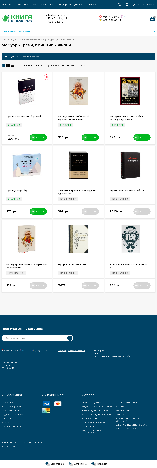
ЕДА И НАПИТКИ (90, 418)
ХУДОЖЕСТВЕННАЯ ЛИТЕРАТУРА (92, 431)
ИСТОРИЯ (120, 406)
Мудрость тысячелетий (72, 264)
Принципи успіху (16, 190)
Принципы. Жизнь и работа (127, 190)
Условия (6, 422)
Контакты (6, 418)
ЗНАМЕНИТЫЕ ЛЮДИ (126, 410)
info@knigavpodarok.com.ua (71, 350)
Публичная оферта (11, 426)
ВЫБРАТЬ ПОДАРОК (126, 429)
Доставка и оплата (43, 4)
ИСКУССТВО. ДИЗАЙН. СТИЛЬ (96, 414)
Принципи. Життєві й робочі (23, 116)
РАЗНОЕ (120, 414)
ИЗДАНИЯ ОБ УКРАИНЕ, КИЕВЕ (97, 406)
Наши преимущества (12, 406)
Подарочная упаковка (71, 4)
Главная (6, 4)
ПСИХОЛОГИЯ (89, 426)
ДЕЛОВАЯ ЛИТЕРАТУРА (93, 422)
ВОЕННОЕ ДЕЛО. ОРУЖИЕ (95, 410)
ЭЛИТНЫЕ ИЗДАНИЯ (92, 402)
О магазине (22, 4)
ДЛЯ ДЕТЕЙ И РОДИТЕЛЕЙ (129, 402)
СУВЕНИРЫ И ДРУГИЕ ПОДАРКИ (131, 425)
